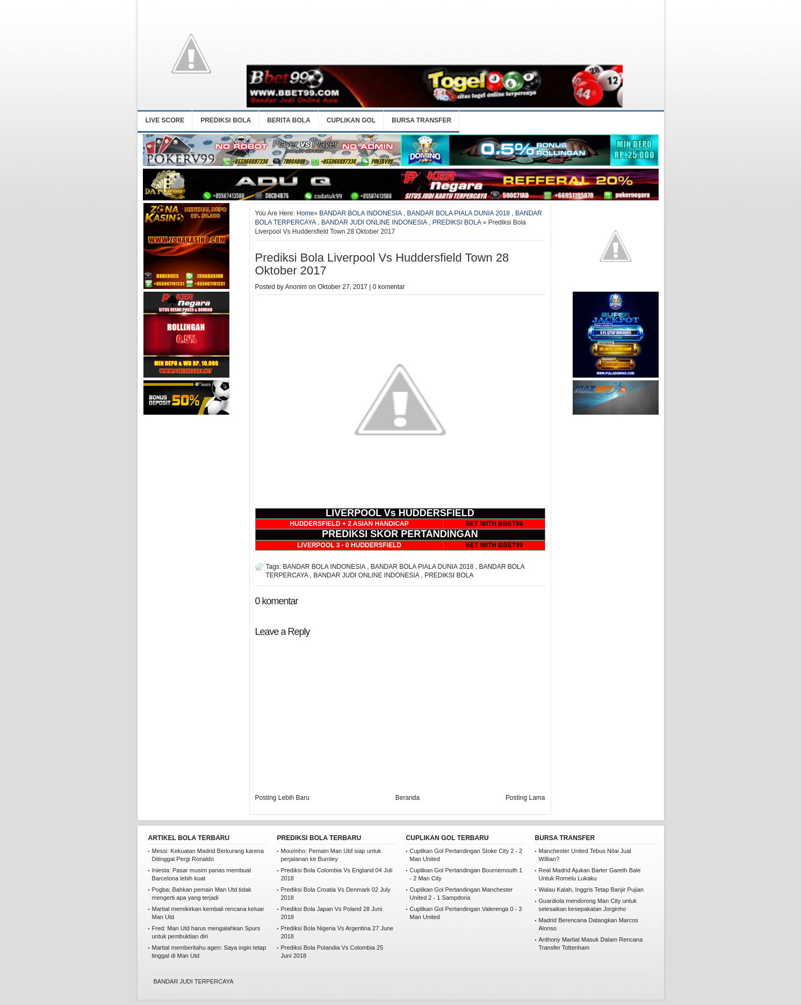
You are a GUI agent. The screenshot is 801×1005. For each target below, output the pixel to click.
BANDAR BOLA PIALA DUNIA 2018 (458, 213)
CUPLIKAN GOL (351, 120)
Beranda (407, 797)
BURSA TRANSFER (421, 120)
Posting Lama (525, 797)
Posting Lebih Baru (282, 797)
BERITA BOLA (289, 120)
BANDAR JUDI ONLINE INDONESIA (374, 222)
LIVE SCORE (165, 120)
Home (305, 213)
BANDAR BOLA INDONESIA (360, 213)
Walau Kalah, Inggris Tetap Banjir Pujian (591, 889)
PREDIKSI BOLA (225, 120)
